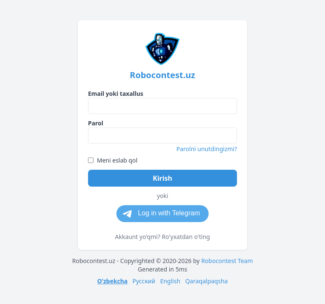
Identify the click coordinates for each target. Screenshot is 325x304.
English (170, 281)
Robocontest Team (227, 261)
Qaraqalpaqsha (206, 281)
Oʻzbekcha (112, 281)
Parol (95, 123)
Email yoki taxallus (115, 94)
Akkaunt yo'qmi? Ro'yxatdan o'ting (162, 237)
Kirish (162, 178)
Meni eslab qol (113, 160)
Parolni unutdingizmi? (206, 149)
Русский (143, 281)
